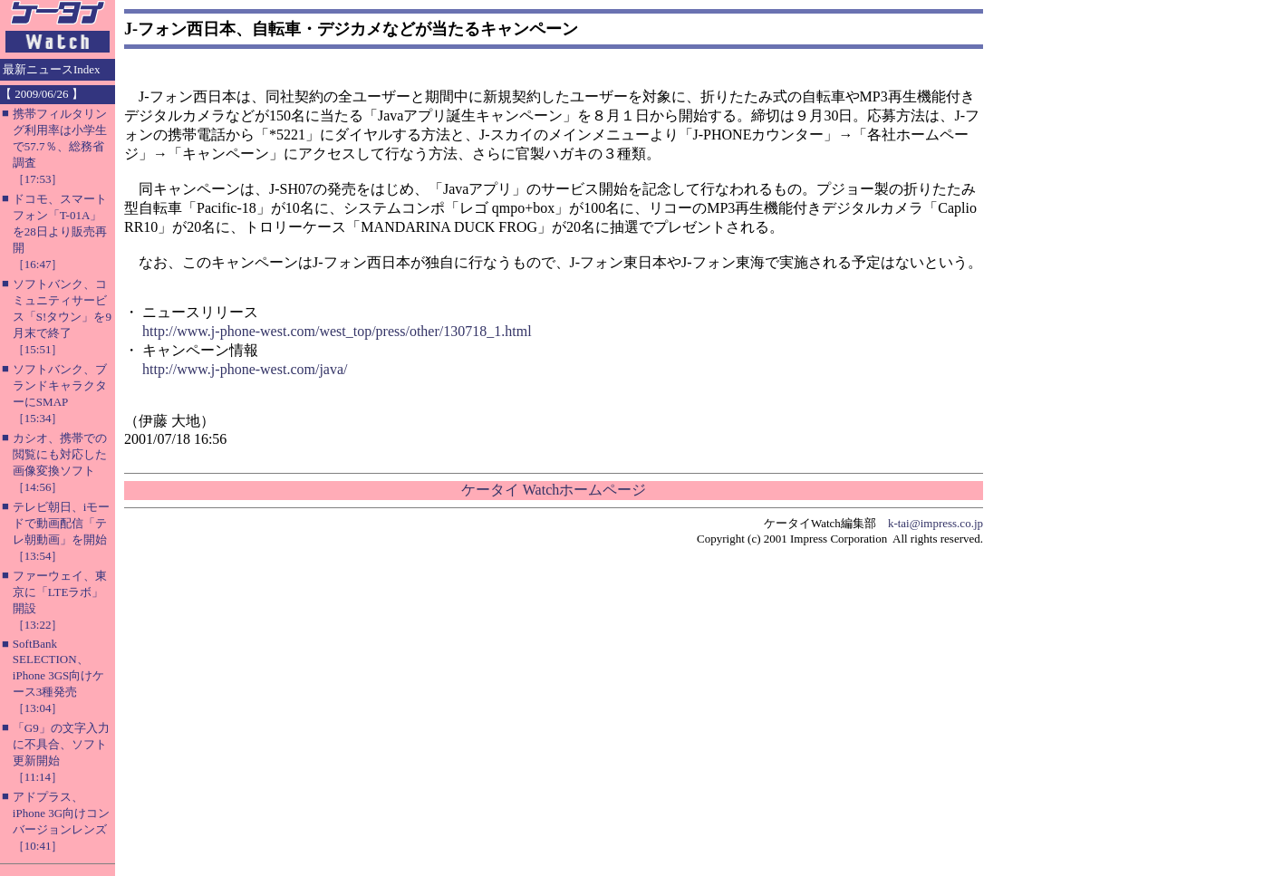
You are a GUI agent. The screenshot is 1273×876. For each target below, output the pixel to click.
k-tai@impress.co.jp (935, 523)
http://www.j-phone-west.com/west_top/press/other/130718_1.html (337, 331)
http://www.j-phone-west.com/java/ (244, 369)
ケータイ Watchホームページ (553, 489)
